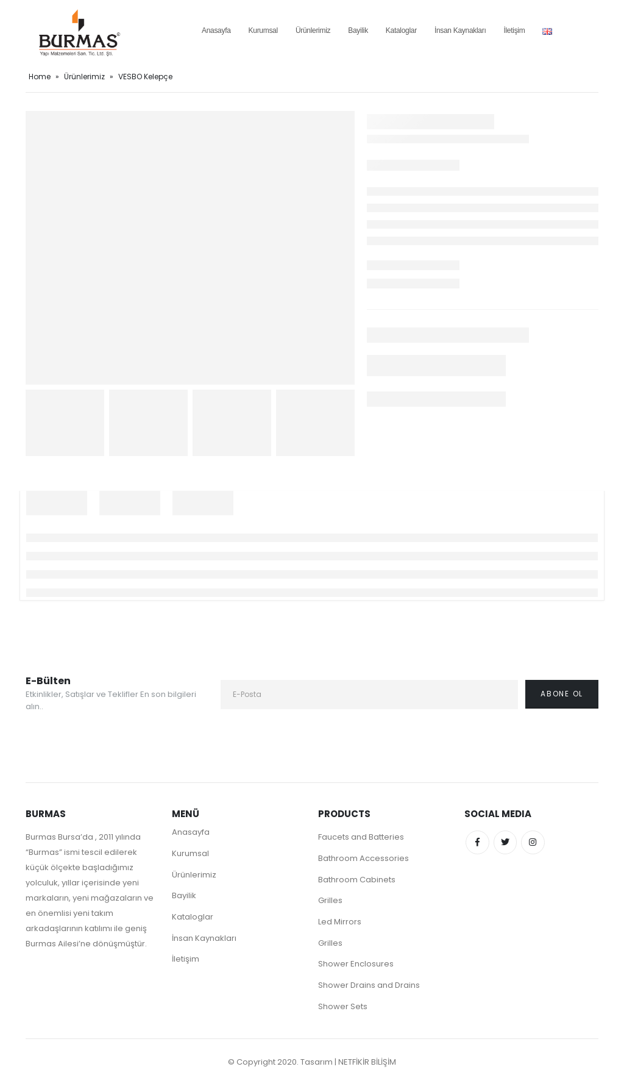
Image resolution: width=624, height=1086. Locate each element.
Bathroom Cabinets (356, 879)
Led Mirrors (339, 922)
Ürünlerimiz (313, 30)
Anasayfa (216, 30)
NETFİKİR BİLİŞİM (367, 1063)
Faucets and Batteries (361, 837)
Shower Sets (342, 1007)
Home (40, 76)
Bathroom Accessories (363, 858)
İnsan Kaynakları (460, 30)
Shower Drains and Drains (369, 986)
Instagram (535, 843)
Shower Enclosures (356, 965)
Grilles (330, 901)
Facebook (478, 843)
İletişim (514, 30)
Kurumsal (263, 30)
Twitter (506, 843)
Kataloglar (401, 30)
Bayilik (358, 30)
